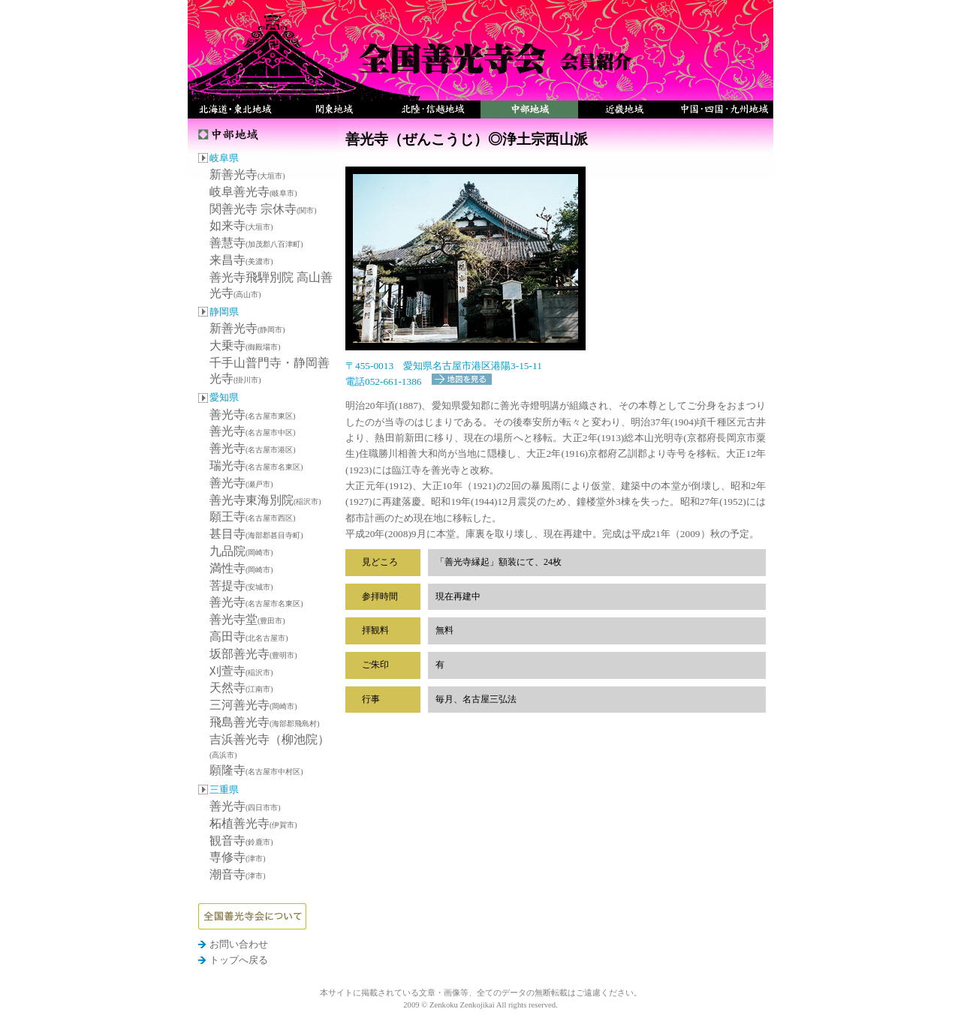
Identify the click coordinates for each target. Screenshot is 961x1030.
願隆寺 (256, 770)
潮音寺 (237, 874)
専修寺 (237, 857)
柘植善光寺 (253, 823)
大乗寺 (245, 345)
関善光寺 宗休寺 (263, 209)
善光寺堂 (247, 619)
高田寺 (248, 636)
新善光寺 (247, 174)
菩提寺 (241, 585)
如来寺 (241, 225)
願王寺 (252, 516)
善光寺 (252, 414)
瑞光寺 (256, 465)
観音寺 (241, 840)
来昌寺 (241, 260)
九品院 (241, 551)
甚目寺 (256, 533)
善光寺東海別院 (265, 500)
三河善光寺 (253, 704)
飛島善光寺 (264, 722)
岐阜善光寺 (253, 191)
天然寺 (241, 687)
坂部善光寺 (253, 653)
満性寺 (241, 568)
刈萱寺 (241, 671)
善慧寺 (256, 242)
